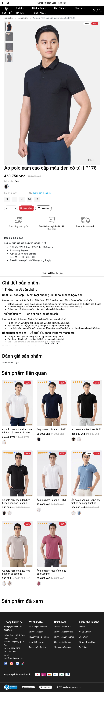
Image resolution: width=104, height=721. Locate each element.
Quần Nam (83, 642)
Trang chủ (8, 21)
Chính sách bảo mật (62, 632)
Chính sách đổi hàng (62, 648)
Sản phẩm (23, 21)
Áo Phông (83, 653)
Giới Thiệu (40, 15)
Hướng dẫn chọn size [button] (42, 196)
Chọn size (80, 8)
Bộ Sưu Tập (39, 8)
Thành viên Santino (62, 653)
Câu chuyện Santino (37, 653)
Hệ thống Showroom (38, 632)
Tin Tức (21, 15)
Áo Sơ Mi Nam (85, 637)
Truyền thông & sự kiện (39, 642)
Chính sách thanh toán (64, 637)
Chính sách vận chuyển (64, 642)
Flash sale (61, 3)
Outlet (20, 8)
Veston (82, 632)
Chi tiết (40, 277)
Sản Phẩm (60, 8)
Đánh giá (62, 277)
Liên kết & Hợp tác (36, 648)
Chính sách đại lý (36, 637)
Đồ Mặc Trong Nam (87, 648)
